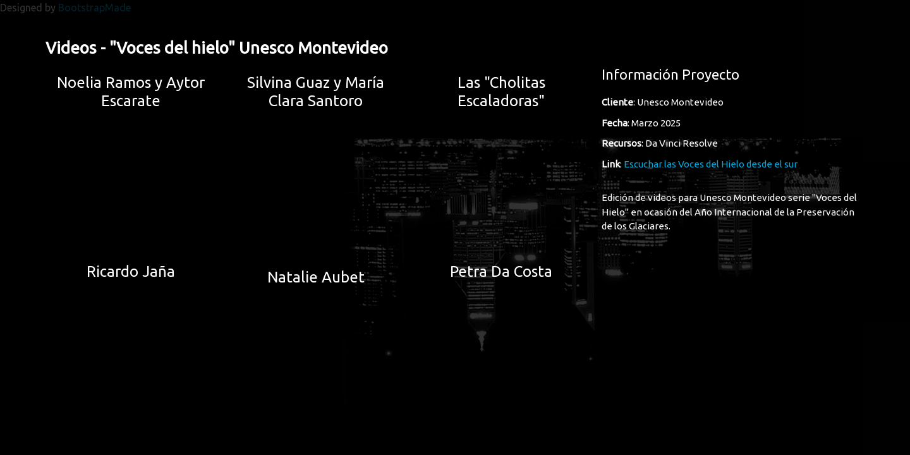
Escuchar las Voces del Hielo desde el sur (711, 164)
